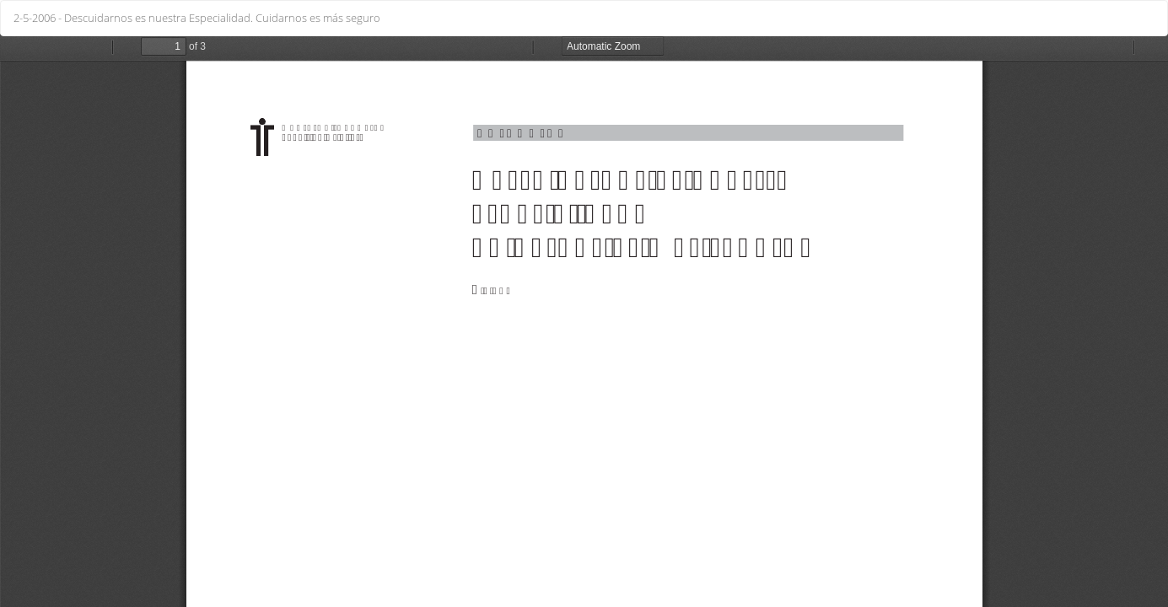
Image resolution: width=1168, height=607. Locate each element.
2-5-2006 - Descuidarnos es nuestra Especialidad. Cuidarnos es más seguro (196, 17)
